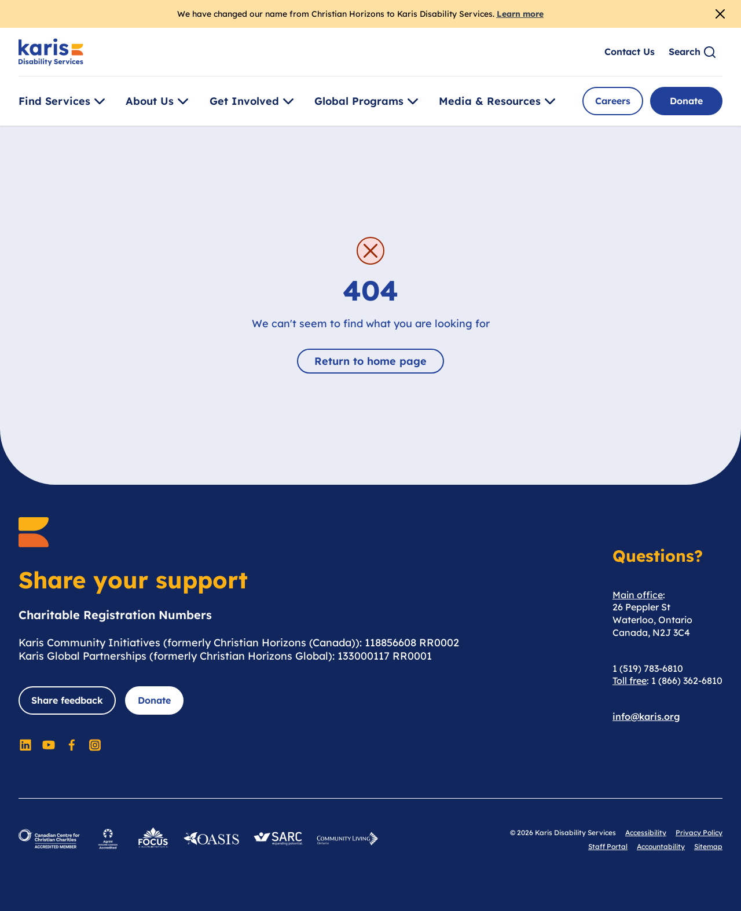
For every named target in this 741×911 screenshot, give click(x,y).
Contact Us (629, 51)
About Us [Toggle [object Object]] (159, 101)
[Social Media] (25, 745)
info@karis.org (646, 716)
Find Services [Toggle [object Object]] (64, 101)
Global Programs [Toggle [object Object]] (368, 101)
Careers (612, 101)
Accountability (661, 846)
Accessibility (645, 832)
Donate (686, 101)
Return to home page (370, 361)
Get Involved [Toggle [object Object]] (254, 101)
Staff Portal (608, 846)
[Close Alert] (720, 14)
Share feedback (67, 700)
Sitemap (708, 846)
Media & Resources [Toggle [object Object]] (499, 101)
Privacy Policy (699, 832)
